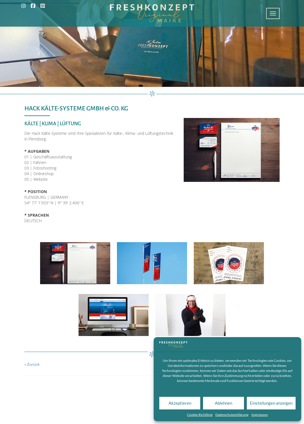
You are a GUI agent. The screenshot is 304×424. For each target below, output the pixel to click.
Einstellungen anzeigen (271, 403)
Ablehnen (223, 403)
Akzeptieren (180, 403)
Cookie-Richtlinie (200, 415)
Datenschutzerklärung (231, 415)
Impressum (259, 415)
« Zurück (32, 364)
